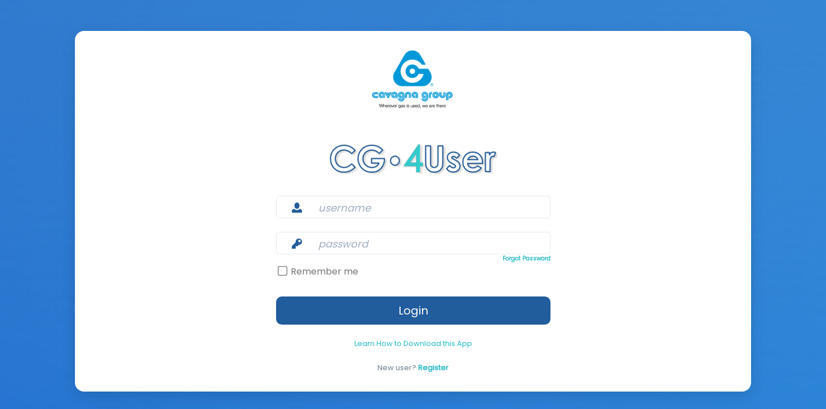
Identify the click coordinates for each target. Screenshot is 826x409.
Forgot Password (478, 249)
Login (413, 301)
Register (431, 359)
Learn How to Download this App (413, 334)
